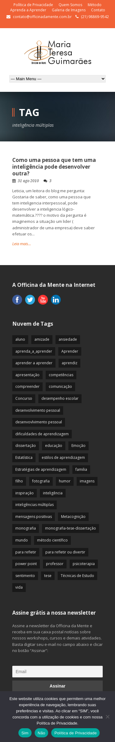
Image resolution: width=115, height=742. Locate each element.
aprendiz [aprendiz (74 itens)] (69, 362)
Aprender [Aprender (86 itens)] (69, 351)
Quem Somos (70, 4)
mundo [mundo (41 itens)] (21, 540)
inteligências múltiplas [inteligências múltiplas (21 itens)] (34, 504)
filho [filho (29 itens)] (19, 481)
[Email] (57, 671)
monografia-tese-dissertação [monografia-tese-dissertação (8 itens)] (70, 528)
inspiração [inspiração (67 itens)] (24, 493)
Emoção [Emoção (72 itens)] (78, 445)
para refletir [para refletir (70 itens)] (25, 552)
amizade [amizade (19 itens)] (41, 339)
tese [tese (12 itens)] (48, 575)
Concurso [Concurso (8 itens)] (23, 398)
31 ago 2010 (28, 181)
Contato (98, 10)
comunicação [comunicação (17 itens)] (60, 386)
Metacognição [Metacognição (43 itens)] (73, 516)
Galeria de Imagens (69, 10)
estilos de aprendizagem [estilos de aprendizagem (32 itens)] (63, 457)
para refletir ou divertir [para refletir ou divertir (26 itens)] (65, 552)
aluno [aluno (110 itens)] (20, 339)
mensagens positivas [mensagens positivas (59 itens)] (33, 516)
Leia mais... (21, 243)
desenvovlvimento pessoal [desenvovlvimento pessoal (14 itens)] (38, 422)
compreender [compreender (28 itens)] (27, 386)
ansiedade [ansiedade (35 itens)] (68, 339)
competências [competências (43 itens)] (61, 374)
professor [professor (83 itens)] (54, 563)
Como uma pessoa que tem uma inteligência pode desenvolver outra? (54, 166)
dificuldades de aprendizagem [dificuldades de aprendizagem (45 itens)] (42, 434)
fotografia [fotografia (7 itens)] (41, 481)
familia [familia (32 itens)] (81, 469)
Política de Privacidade (33, 4)
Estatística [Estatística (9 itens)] (24, 457)
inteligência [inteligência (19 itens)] (53, 493)
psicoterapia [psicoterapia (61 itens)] (84, 563)
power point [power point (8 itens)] (26, 563)
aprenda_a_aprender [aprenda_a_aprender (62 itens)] (33, 351)
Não (41, 733)
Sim (25, 733)
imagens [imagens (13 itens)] (87, 481)
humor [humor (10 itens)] (65, 481)
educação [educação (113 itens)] (53, 445)
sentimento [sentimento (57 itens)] (25, 575)
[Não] (107, 717)
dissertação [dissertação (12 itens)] (25, 445)
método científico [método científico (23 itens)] (52, 540)
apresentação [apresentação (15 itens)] (27, 374)
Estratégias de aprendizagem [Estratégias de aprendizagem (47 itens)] (40, 469)
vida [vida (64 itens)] (19, 587)
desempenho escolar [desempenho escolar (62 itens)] (60, 398)
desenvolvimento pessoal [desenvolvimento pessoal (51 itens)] (37, 410)
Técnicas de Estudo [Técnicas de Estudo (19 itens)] (77, 575)
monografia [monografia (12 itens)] (25, 528)
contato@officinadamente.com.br (42, 16)
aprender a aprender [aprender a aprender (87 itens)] (33, 362)
